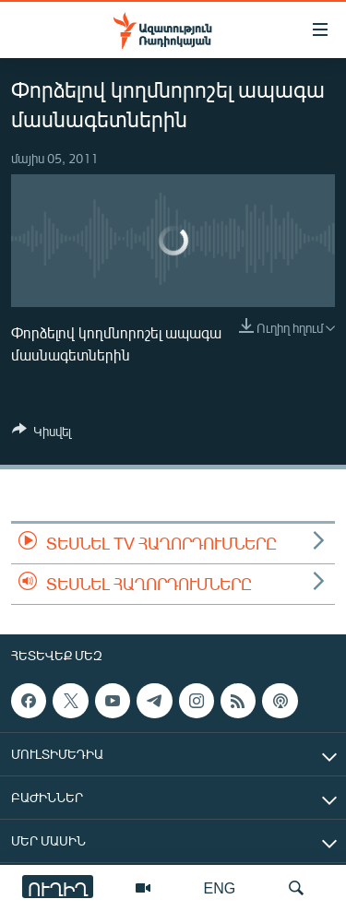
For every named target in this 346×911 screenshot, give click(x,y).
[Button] (41, 434)
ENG (220, 887)
